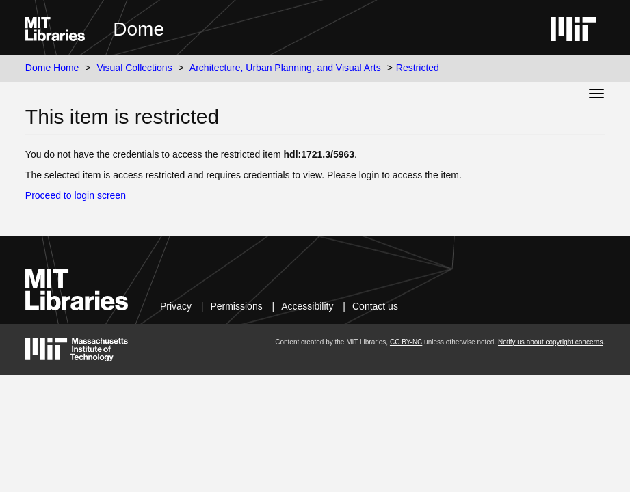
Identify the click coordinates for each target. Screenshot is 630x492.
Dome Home (52, 67)
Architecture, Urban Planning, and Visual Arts (285, 67)
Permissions (236, 306)
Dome (138, 29)
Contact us (375, 306)
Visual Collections (134, 67)
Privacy (176, 306)
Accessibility (307, 306)
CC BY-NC (406, 342)
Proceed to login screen (75, 195)
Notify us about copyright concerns (550, 342)
